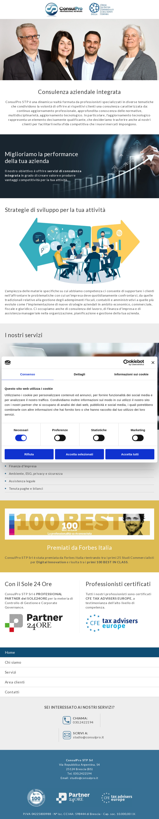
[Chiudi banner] (153, 362)
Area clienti (15, 682)
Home (10, 652)
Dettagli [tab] (79, 374)
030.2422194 (63, 721)
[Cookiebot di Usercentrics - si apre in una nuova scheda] (126, 363)
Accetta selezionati (79, 454)
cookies (66, 809)
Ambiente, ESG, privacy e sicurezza (36, 473)
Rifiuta (29, 454)
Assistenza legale (22, 481)
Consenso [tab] (27, 374)
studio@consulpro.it (109, 721)
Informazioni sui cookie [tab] (131, 374)
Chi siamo (13, 662)
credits (93, 809)
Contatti (12, 692)
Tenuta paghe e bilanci (26, 488)
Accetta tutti (130, 454)
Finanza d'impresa (23, 466)
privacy (80, 809)
